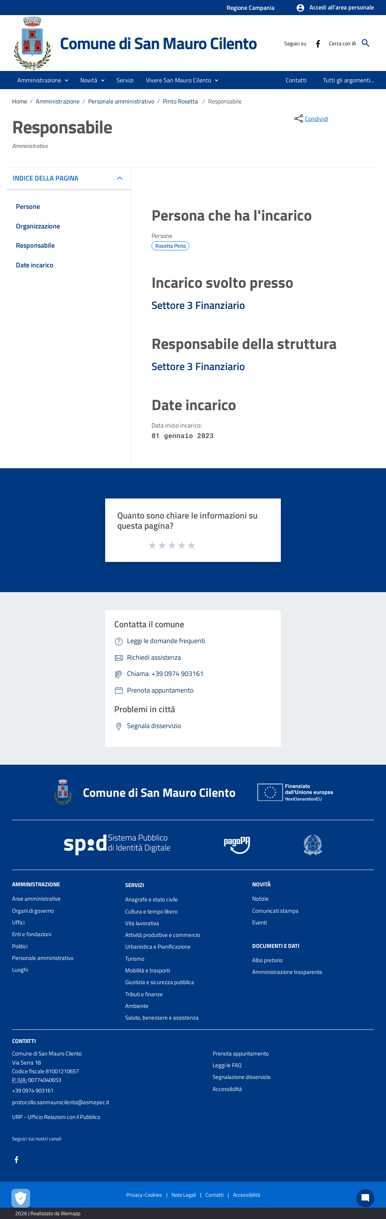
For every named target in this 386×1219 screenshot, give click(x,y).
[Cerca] (365, 43)
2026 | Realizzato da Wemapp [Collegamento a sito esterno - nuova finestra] (47, 1213)
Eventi (259, 922)
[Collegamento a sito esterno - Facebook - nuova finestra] (317, 43)
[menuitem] (296, 80)
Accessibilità (227, 1089)
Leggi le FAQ (227, 1065)
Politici (20, 946)
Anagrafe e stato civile (151, 899)
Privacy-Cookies (144, 1195)
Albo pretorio (267, 960)
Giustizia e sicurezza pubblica (159, 982)
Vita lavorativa (142, 923)
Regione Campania (250, 7)
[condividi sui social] (310, 119)
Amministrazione (58, 101)
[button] (335, 7)
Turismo (134, 958)
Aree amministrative (36, 898)
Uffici (18, 922)
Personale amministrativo (121, 101)
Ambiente (137, 1005)
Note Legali (184, 1195)
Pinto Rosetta (181, 101)
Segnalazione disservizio (242, 1076)
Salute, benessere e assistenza (162, 1017)
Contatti (24, 1040)
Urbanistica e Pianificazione (158, 946)
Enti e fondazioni (31, 934)
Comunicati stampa (275, 910)
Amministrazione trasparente (287, 971)
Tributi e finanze (144, 994)
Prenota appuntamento (241, 1053)
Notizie (260, 898)
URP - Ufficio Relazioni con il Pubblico (56, 1117)
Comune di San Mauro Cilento (158, 43)
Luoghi (20, 969)
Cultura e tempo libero (151, 911)
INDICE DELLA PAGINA (48, 178)
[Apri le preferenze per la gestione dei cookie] (20, 1198)
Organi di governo (33, 910)
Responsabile (225, 101)
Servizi (134, 885)
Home (19, 101)
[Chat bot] (365, 1198)
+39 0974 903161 (33, 1090)
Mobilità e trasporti (147, 970)
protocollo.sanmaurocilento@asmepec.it (60, 1102)
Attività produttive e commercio (162, 934)
